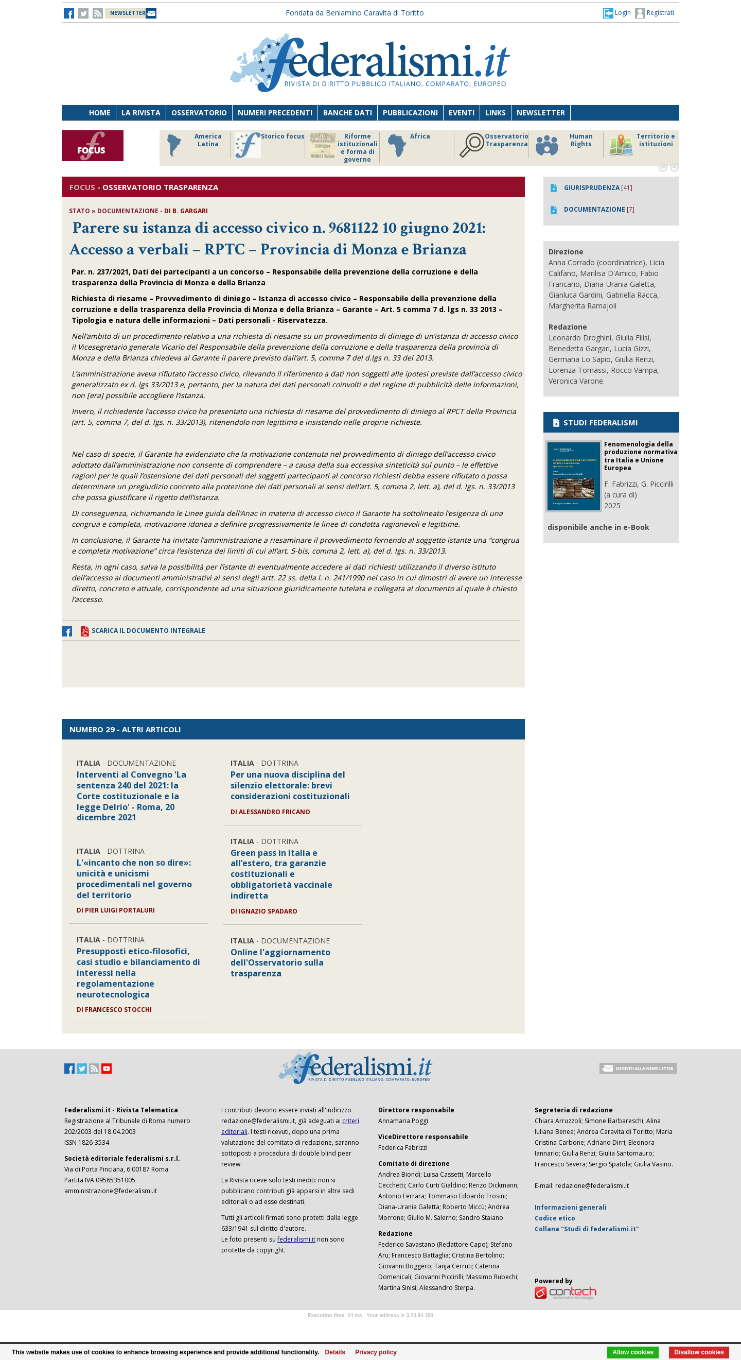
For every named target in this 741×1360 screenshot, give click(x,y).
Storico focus (270, 145)
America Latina (191, 145)
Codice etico (555, 1218)
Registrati (654, 13)
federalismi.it (296, 1239)
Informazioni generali (571, 1207)
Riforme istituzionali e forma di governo (344, 147)
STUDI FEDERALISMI (594, 422)
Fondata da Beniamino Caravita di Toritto (355, 13)
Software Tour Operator (370, 1327)
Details (335, 1352)
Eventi (461, 112)
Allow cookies (633, 1352)
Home (100, 112)
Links (495, 112)
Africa (407, 145)
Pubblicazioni (410, 112)
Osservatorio (199, 112)
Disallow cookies (699, 1352)
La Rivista (141, 112)
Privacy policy (376, 1352)
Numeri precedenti (275, 112)
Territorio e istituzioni (641, 145)
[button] (617, 13)
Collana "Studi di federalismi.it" (587, 1229)
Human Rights (563, 145)
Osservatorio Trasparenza (493, 145)
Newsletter (541, 112)
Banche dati (347, 112)
